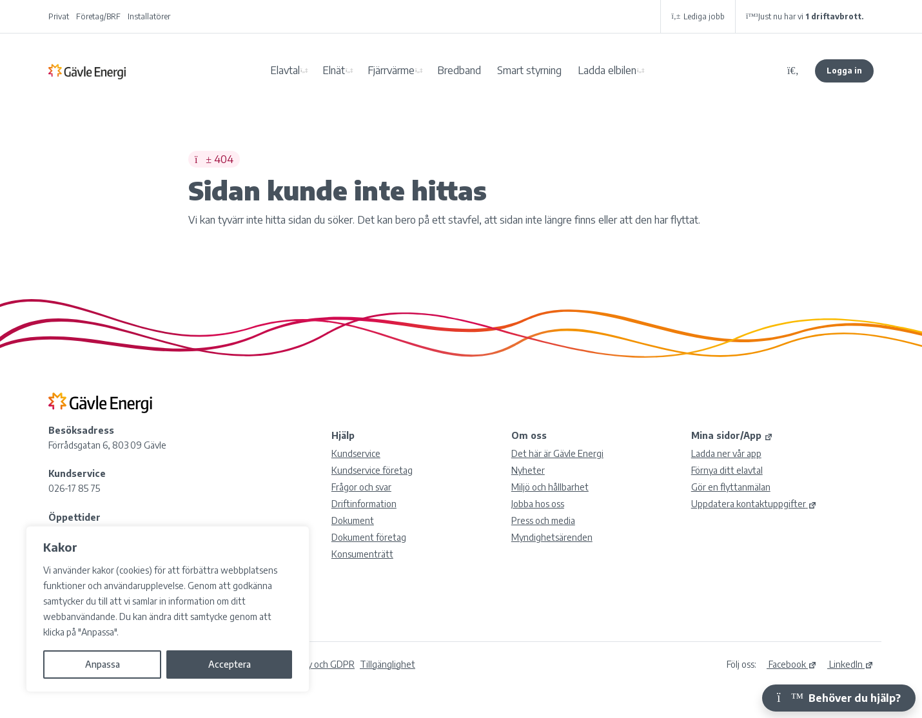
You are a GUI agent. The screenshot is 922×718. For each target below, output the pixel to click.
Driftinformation (364, 503)
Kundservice (355, 453)
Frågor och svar (361, 486)
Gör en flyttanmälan (730, 486)
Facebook (792, 664)
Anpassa (102, 664)
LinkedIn (850, 664)
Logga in (844, 70)
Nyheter (528, 470)
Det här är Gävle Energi (557, 453)
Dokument (352, 520)
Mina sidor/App (732, 435)
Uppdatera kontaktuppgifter (754, 503)
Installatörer (149, 16)
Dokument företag (368, 537)
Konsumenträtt (362, 553)
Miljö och (550, 486)
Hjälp (343, 435)
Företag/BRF (98, 16)
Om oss (529, 435)
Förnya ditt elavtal (727, 470)
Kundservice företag (372, 470)
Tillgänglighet (387, 664)
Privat (58, 16)
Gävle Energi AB (87, 71)
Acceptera (229, 664)
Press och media (543, 520)
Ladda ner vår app (726, 453)
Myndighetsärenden (552, 537)
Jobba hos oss (537, 503)
